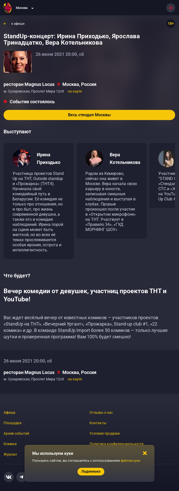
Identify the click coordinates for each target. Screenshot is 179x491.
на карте (75, 91)
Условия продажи (105, 433)
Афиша (9, 412)
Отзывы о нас (101, 412)
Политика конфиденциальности (116, 444)
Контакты (98, 423)
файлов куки (130, 460)
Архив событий (16, 433)
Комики (10, 444)
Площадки (12, 423)
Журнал (10, 454)
